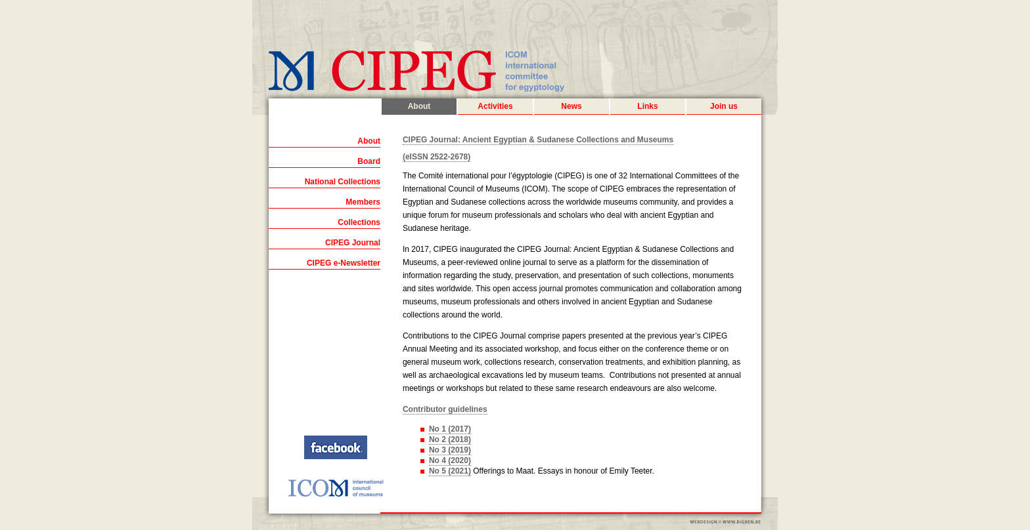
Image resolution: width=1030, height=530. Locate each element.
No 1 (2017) (450, 429)
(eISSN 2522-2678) (436, 156)
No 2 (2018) (450, 439)
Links (647, 106)
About (419, 106)
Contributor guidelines (445, 409)
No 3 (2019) (450, 450)
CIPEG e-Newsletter (343, 263)
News (571, 106)
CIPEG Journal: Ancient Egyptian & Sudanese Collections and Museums (538, 139)
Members (363, 202)
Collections (359, 222)
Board (368, 161)
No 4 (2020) (450, 460)
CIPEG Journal (352, 242)
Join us (724, 106)
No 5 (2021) (450, 471)
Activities (495, 106)
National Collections (342, 181)
